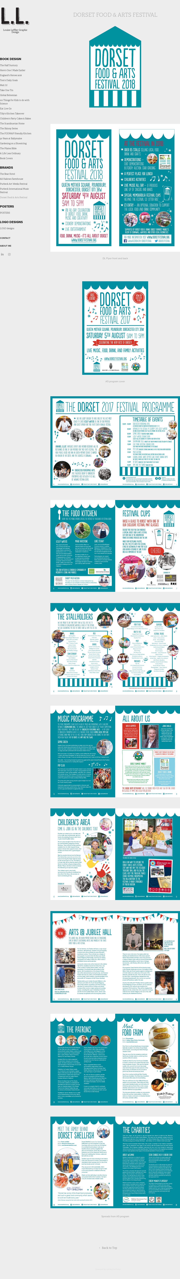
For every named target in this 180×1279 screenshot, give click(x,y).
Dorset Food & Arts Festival (13, 197)
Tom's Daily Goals (9, 80)
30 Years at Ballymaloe (11, 138)
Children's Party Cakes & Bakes (15, 118)
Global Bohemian (8, 95)
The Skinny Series (9, 128)
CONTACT (5, 238)
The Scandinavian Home (12, 123)
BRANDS (6, 167)
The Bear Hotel (7, 174)
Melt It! (3, 85)
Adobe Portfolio (113, 1269)
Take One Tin (6, 90)
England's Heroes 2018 (11, 75)
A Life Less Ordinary (10, 153)
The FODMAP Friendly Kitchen (15, 133)
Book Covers (6, 158)
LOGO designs (7, 228)
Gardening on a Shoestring (13, 143)
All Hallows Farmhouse (11, 179)
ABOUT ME (5, 245)
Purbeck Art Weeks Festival (13, 184)
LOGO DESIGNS (11, 222)
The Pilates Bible (8, 148)
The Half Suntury (9, 65)
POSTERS (7, 206)
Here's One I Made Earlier (12, 70)
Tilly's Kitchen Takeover (12, 113)
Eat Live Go (6, 108)
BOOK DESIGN (10, 59)
